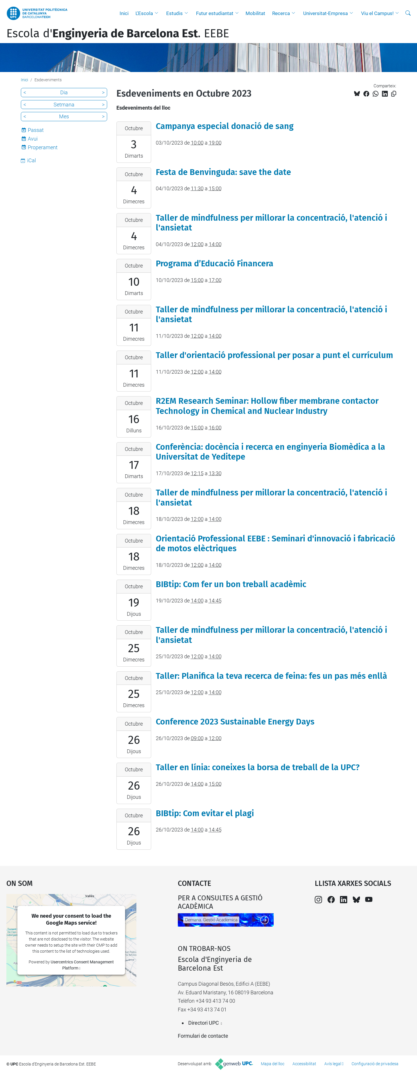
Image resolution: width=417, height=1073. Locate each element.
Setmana (64, 105)
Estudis (174, 13)
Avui (33, 139)
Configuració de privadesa (375, 1063)
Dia (64, 92)
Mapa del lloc (272, 1063)
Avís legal (332, 1063)
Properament (43, 147)
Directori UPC (203, 1023)
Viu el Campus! (377, 13)
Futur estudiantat (214, 13)
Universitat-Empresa (325, 13)
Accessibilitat (304, 1063)
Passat (36, 130)
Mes (64, 116)
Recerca (281, 13)
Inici (124, 13)
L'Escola (144, 13)
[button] (158, 13)
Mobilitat (255, 13)
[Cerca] (408, 13)
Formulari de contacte (203, 1036)
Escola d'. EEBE (117, 33)
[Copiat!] (393, 94)
